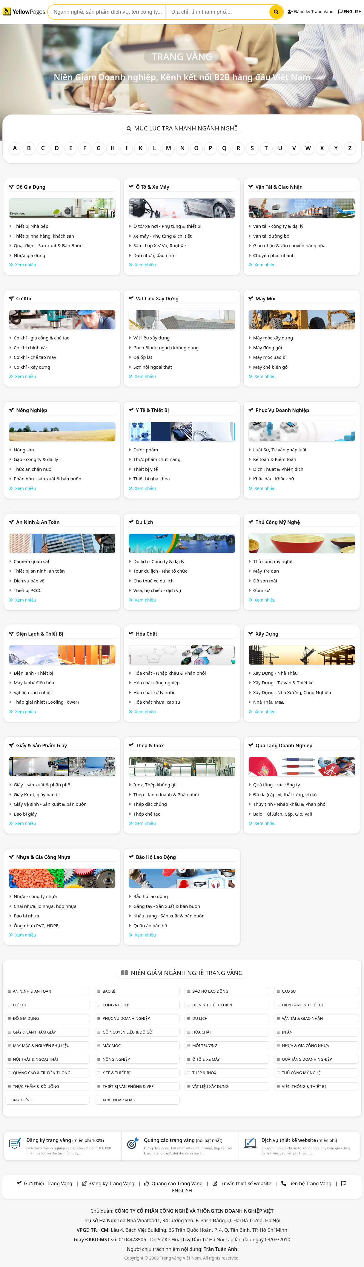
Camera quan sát (32, 561)
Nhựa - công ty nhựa (35, 896)
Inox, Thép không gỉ (154, 785)
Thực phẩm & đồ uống (36, 1086)
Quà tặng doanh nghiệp (284, 745)
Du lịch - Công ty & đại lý (159, 561)
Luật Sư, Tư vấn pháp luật (280, 450)
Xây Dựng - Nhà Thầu (275, 673)
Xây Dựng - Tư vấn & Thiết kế (283, 682)
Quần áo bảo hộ (150, 925)
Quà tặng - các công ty (276, 785)
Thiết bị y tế (145, 469)
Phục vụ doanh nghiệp (282, 410)
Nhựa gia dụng (29, 255)
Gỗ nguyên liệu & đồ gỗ (128, 1032)
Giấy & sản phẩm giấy (41, 745)
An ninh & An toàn (38, 522)
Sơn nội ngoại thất (152, 367)
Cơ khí (23, 298)
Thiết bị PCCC (28, 590)
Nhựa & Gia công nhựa (43, 857)
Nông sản (24, 450)
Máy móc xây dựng (273, 338)
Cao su (289, 991)
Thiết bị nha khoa (151, 479)
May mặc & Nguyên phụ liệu (41, 1045)
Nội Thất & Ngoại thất (35, 1059)
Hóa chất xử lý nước (154, 692)
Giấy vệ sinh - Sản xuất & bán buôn (50, 804)
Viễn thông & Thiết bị (304, 1086)
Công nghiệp (116, 1005)
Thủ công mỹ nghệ (278, 522)
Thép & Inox (150, 745)
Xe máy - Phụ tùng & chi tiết (162, 236)
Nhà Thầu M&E (269, 702)
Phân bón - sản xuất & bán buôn (47, 479)
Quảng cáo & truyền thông (41, 1072)
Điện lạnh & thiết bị (39, 634)
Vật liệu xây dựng (157, 298)
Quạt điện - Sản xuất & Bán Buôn (48, 245)
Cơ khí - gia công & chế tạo (42, 338)
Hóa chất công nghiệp (156, 682)
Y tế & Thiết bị (152, 410)
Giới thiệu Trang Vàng (48, 1183)
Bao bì (109, 991)
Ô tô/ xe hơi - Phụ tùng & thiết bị (167, 226)
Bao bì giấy (25, 814)
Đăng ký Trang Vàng (310, 11)
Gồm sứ (261, 590)
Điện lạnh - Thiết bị (33, 673)
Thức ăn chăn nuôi (33, 469)
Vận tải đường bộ (271, 236)
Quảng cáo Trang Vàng (177, 1183)
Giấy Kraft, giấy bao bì (37, 794)
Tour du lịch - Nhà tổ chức (160, 571)
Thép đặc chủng (150, 804)
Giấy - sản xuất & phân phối (43, 785)
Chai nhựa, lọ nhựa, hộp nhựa (45, 906)
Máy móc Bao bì (270, 357)
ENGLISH (350, 11)
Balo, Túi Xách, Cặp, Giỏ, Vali (282, 814)
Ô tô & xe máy (152, 187)
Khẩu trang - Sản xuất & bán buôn (169, 916)
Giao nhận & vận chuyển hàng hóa (289, 245)
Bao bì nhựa (26, 916)
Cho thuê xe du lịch (153, 581)
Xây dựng (267, 634)
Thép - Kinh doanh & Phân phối (166, 794)
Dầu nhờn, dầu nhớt (154, 255)
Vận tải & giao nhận (279, 187)
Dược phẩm (145, 450)
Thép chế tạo (147, 814)
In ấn (287, 1032)
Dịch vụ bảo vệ (29, 581)
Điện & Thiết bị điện (212, 1005)
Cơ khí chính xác (31, 347)
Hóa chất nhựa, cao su (156, 702)
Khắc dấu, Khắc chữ (273, 479)
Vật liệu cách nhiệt (33, 692)
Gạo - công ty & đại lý (36, 459)
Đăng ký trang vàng (65, 1140)
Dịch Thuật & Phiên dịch (278, 469)
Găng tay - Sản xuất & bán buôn (166, 906)
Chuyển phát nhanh (274, 255)
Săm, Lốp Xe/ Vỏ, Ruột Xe (159, 245)
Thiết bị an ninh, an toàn (39, 571)
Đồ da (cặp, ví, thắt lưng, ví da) (285, 794)
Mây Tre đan (266, 571)
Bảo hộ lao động (156, 857)
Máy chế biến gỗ (270, 367)
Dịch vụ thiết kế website (299, 1140)
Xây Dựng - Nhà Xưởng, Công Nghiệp (292, 692)
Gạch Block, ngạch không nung (166, 347)
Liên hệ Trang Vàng (309, 1183)
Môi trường (205, 1045)
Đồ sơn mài (265, 581)
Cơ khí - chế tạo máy (35, 357)
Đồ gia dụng (30, 187)
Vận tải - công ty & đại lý (278, 226)
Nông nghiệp (31, 410)
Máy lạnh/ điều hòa (34, 682)
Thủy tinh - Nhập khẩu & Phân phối (290, 804)
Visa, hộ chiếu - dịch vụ (157, 590)
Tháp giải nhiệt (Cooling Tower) (46, 702)
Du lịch (144, 522)
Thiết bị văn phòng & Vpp (128, 1086)
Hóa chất (146, 634)
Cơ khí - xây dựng (32, 367)
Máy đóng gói (267, 347)
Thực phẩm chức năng (157, 459)
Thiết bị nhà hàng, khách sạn (44, 236)
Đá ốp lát (142, 357)
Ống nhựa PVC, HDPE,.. (38, 925)
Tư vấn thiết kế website (246, 1183)
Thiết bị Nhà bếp (31, 226)
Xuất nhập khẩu (119, 1100)
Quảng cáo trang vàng (183, 1140)
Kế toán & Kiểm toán (274, 459)
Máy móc (266, 298)
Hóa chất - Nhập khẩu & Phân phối (169, 673)
